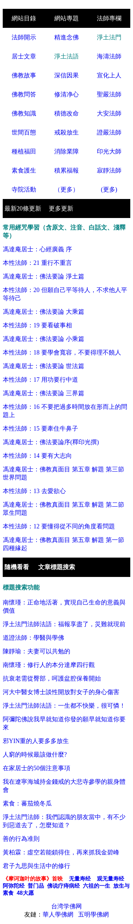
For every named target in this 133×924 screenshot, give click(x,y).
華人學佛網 (59, 914)
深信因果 (66, 75)
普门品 (36, 886)
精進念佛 (66, 37)
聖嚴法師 (109, 94)
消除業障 (66, 151)
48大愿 (25, 893)
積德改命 (66, 113)
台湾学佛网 (66, 906)
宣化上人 (109, 75)
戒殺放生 (66, 132)
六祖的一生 (96, 886)
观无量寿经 (110, 879)
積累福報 (66, 170)
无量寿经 (80, 879)
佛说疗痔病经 (63, 886)
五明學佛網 (93, 914)
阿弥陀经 (14, 886)
